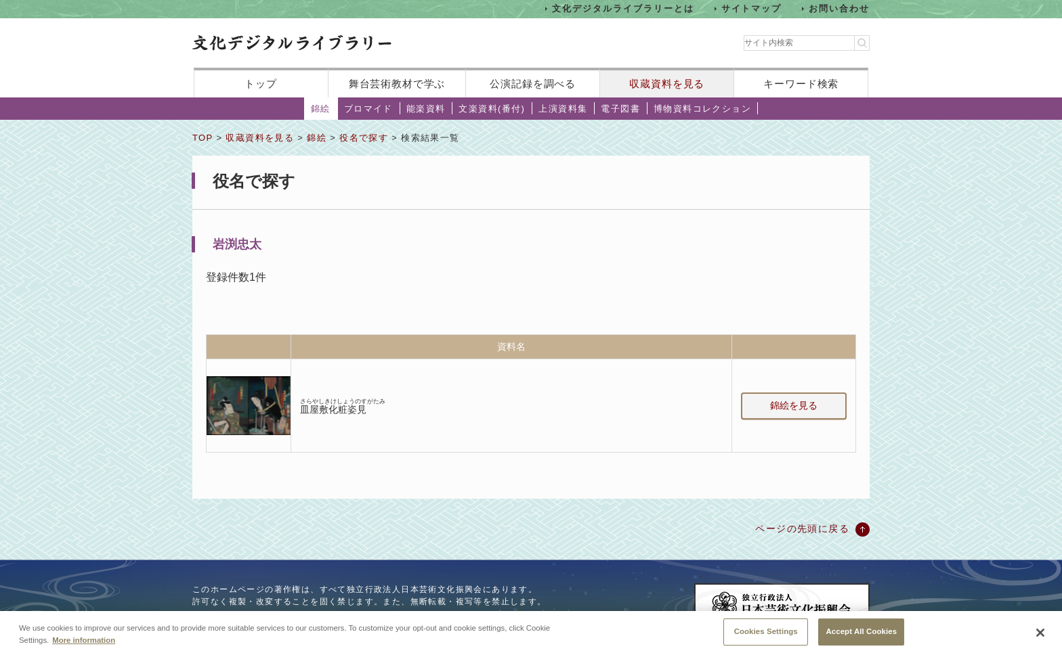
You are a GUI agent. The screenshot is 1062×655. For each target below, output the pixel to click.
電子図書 (620, 109)
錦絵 (321, 109)
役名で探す (363, 138)
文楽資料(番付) (492, 109)
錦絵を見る (793, 405)
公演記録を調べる (533, 83)
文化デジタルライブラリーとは (623, 8)
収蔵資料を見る (666, 83)
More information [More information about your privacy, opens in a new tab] (83, 641)
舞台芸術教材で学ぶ (397, 83)
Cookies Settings (766, 633)
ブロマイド (368, 109)
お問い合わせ (839, 8)
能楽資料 (426, 109)
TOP (202, 138)
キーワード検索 (800, 83)
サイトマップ (751, 8)
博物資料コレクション (702, 109)
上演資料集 (562, 109)
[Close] (1040, 634)
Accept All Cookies (861, 633)
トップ (261, 83)
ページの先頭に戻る (802, 528)
